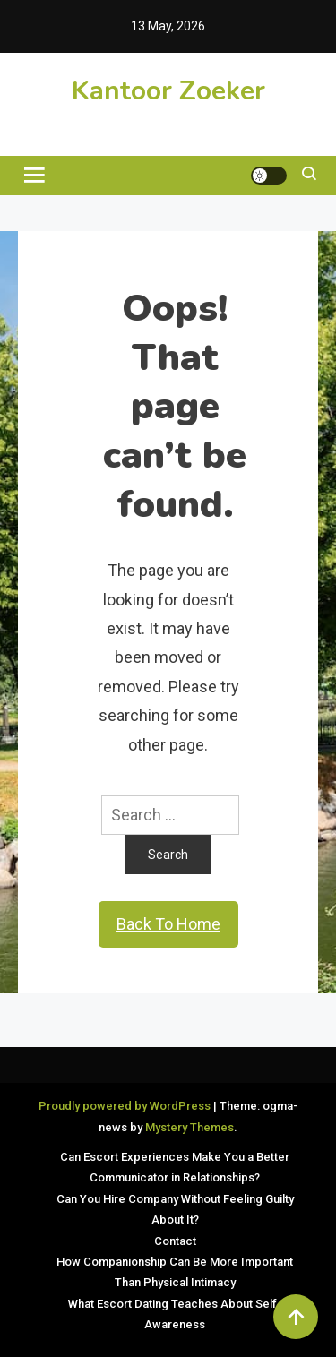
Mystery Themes (189, 1127)
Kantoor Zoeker (168, 91)
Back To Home (168, 924)
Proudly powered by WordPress (126, 1105)
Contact (175, 1241)
